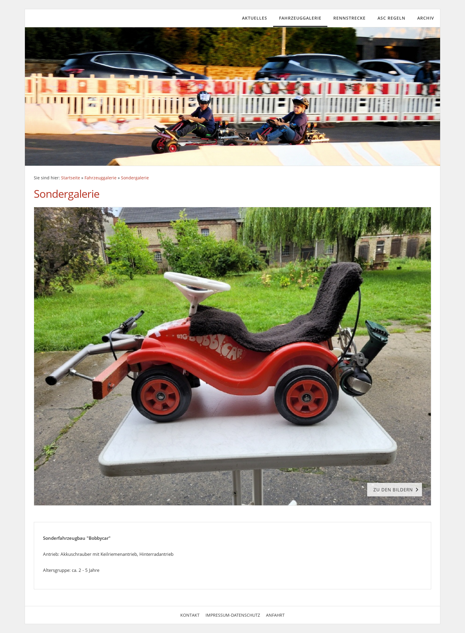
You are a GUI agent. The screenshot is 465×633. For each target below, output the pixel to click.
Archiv (425, 18)
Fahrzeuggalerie (300, 18)
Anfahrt (275, 615)
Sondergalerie (135, 178)
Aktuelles (254, 18)
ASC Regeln (391, 18)
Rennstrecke (349, 18)
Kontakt (190, 615)
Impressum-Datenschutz (233, 615)
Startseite (70, 178)
